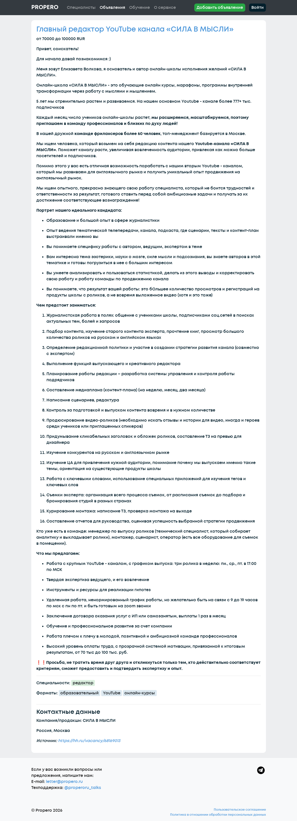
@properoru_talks (82, 787)
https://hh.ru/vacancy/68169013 (89, 741)
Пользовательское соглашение (240, 809)
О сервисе (165, 7)
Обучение (139, 7)
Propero (44, 7)
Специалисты (81, 7)
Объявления (112, 7)
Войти (257, 7)
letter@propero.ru (64, 781)
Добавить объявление (220, 7)
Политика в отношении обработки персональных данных (218, 814)
